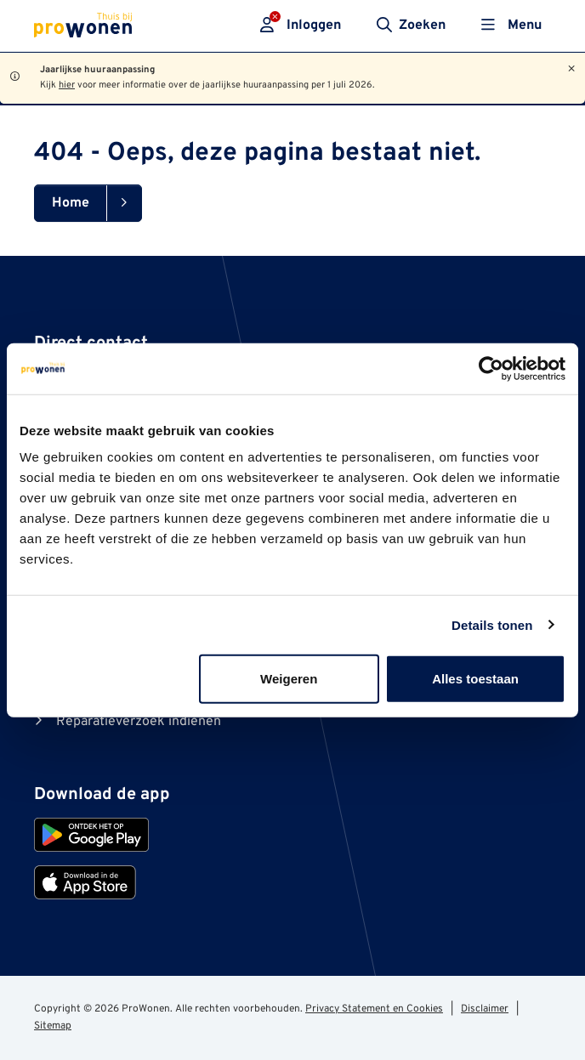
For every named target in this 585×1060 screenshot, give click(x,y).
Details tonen (492, 624)
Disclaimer (484, 1009)
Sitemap (52, 1026)
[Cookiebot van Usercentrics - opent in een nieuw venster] (491, 368)
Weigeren (288, 679)
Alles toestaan (475, 679)
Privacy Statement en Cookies (374, 1009)
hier (67, 85)
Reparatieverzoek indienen (138, 721)
